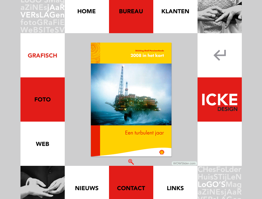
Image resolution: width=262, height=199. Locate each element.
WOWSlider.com (184, 163)
